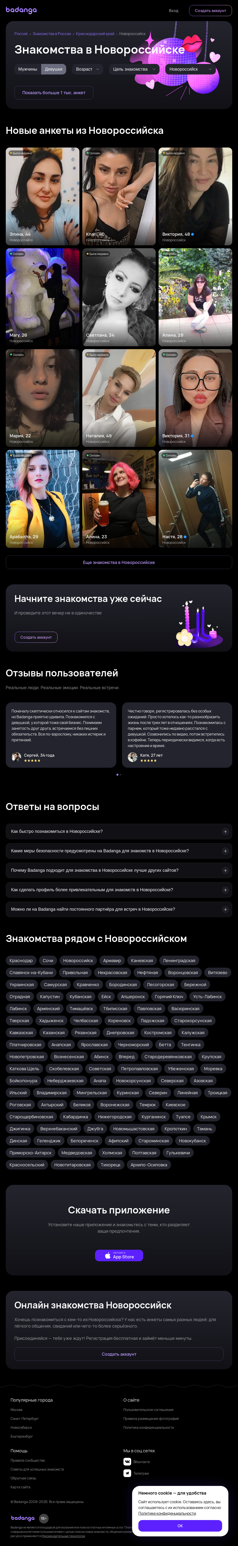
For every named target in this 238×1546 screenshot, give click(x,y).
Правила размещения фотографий (151, 1418)
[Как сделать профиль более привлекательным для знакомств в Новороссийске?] (119, 890)
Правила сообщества (28, 1460)
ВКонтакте (136, 1462)
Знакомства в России (52, 33)
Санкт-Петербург (25, 1418)
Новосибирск (21, 1427)
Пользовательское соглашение (148, 1409)
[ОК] (180, 1526)
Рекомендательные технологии (63, 1536)
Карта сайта (20, 1487)
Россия (21, 33)
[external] (119, 1255)
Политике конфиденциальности (167, 1513)
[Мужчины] (27, 69)
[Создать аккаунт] (210, 10)
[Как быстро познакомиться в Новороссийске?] (119, 831)
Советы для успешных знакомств (37, 1469)
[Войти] (173, 10)
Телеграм (136, 1473)
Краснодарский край (95, 33)
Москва (16, 1409)
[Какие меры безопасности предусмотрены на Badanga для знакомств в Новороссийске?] (119, 851)
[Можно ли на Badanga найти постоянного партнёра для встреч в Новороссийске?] (119, 909)
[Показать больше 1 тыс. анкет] (53, 92)
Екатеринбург (22, 1436)
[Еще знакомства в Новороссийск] (119, 562)
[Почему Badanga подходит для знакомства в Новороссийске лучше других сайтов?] (119, 870)
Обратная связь (23, 1478)
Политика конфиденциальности (148, 1427)
